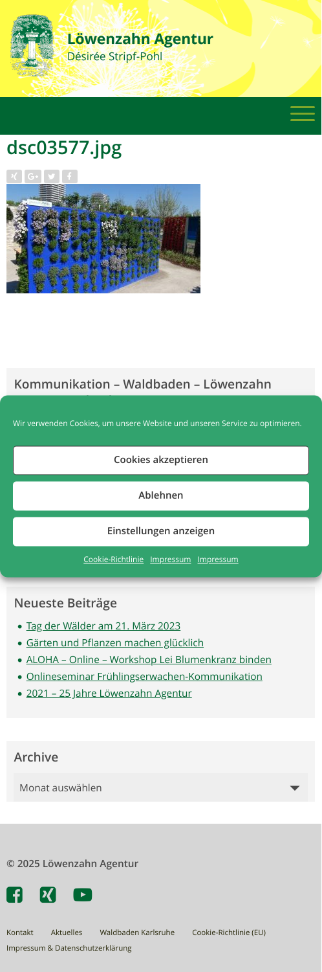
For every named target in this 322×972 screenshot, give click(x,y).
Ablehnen (160, 495)
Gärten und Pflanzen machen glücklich (115, 643)
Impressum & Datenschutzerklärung (69, 948)
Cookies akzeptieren (161, 459)
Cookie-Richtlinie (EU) (229, 933)
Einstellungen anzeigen (161, 530)
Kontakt (20, 933)
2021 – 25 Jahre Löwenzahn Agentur (109, 693)
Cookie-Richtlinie (113, 559)
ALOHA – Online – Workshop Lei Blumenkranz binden (149, 659)
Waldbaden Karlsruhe (137, 933)
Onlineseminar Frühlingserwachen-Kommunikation (145, 676)
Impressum (170, 559)
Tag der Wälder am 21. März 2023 (104, 626)
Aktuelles (67, 933)
